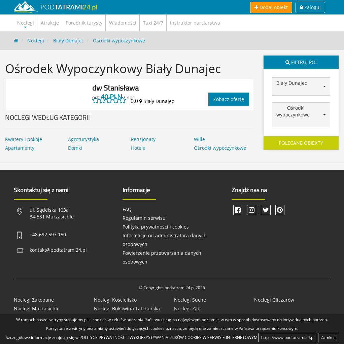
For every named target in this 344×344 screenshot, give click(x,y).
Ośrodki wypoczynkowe (119, 40)
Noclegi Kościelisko (115, 300)
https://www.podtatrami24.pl (287, 337)
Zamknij (328, 337)
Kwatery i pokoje (23, 139)
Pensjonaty (143, 139)
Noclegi (35, 40)
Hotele (138, 148)
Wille (199, 139)
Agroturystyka (83, 139)
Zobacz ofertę (228, 99)
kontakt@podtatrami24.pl (58, 250)
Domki (75, 148)
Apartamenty (19, 148)
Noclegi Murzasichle (37, 308)
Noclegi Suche (190, 300)
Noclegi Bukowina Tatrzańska (127, 308)
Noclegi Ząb (187, 308)
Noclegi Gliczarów (274, 300)
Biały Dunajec (68, 40)
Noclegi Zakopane (34, 300)
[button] (301, 86)
